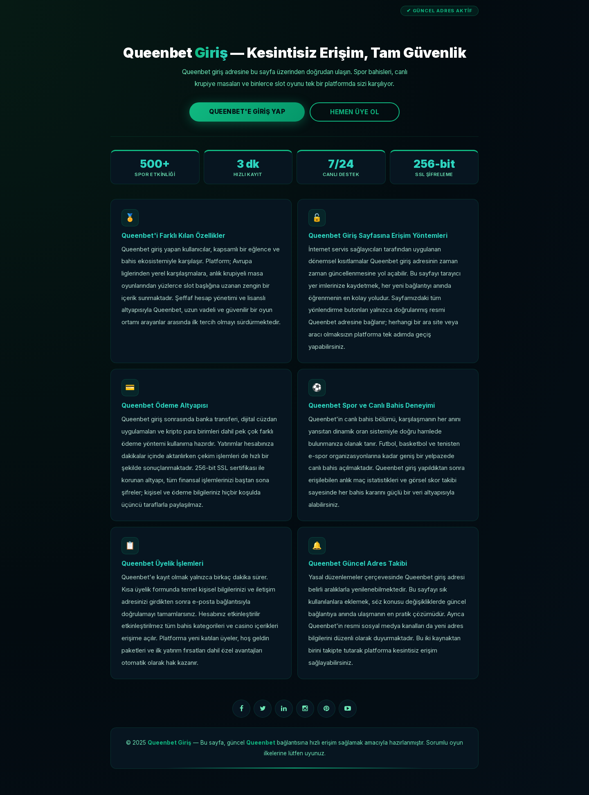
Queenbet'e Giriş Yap (247, 111)
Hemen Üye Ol (354, 112)
